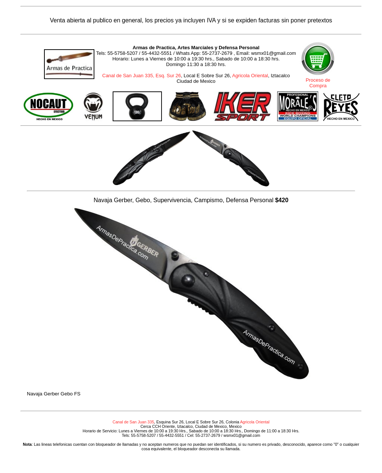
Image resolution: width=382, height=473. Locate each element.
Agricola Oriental (250, 75)
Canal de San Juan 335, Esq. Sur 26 (141, 75)
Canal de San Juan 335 (133, 422)
